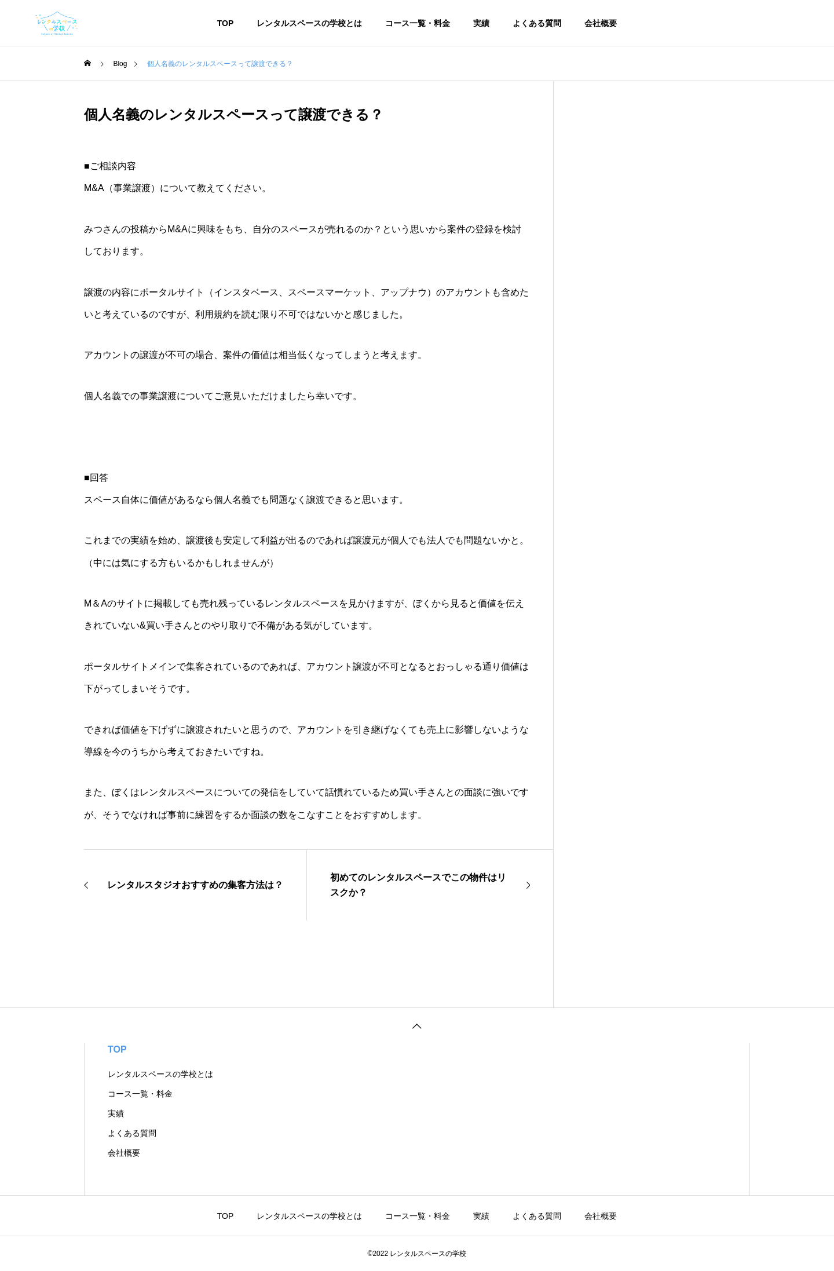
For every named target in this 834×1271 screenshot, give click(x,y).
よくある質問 (537, 23)
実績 (481, 23)
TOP (225, 23)
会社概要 (600, 23)
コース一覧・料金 (417, 23)
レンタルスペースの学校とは (309, 23)
